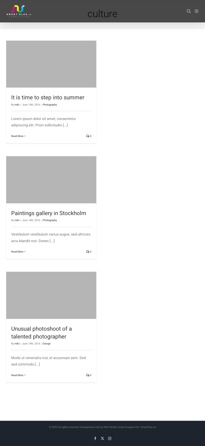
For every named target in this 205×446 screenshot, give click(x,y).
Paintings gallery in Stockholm (48, 213)
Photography (50, 105)
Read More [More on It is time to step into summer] (17, 136)
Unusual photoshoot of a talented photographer (41, 333)
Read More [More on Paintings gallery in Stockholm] (17, 252)
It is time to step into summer (47, 98)
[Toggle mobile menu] (197, 11)
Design (47, 343)
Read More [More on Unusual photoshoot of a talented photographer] (17, 375)
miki (17, 105)
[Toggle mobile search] (189, 11)
